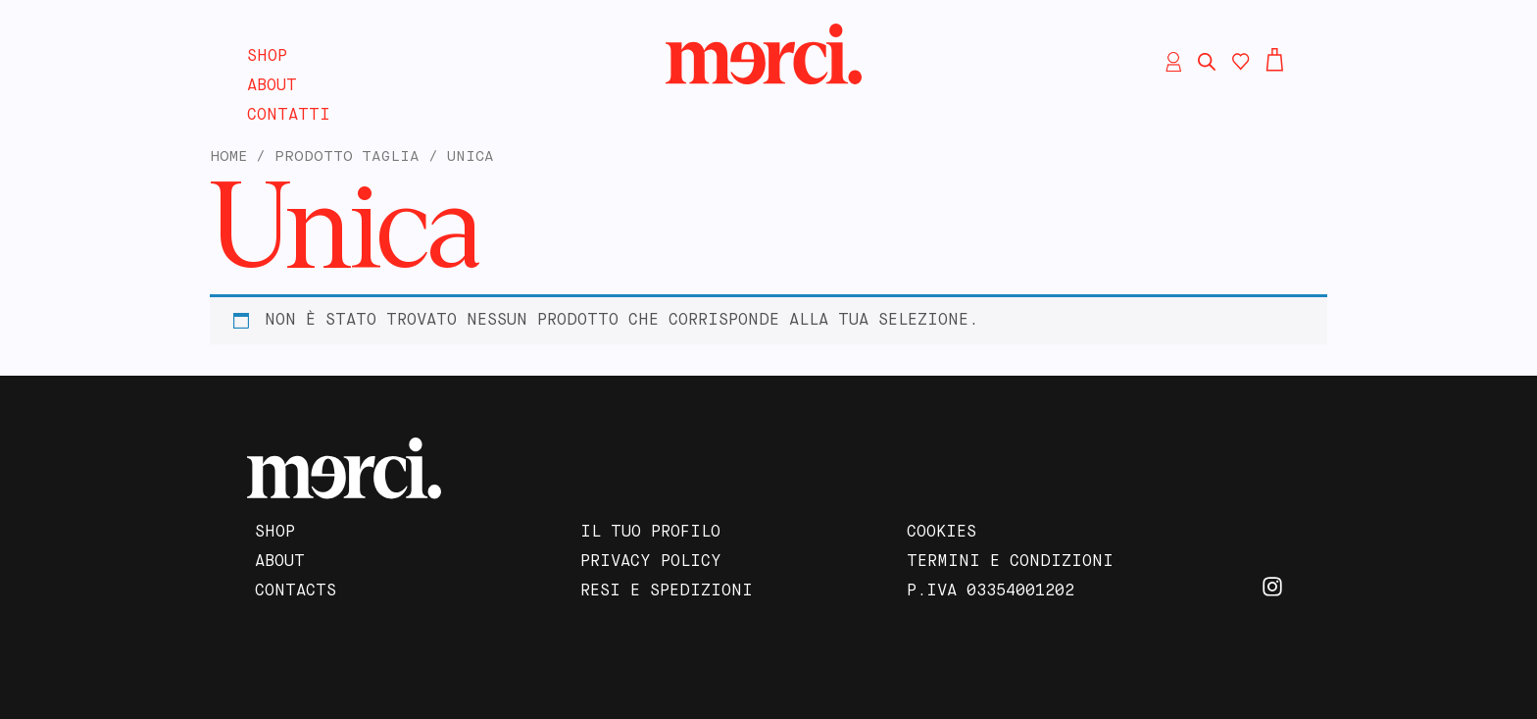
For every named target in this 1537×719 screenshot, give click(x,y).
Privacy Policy (650, 562)
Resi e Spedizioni (666, 591)
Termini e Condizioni (1010, 562)
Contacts (295, 591)
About (272, 86)
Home (228, 157)
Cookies (941, 532)
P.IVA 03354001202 (990, 591)
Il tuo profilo (650, 532)
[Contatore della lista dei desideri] (1241, 61)
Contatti (288, 116)
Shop (267, 57)
